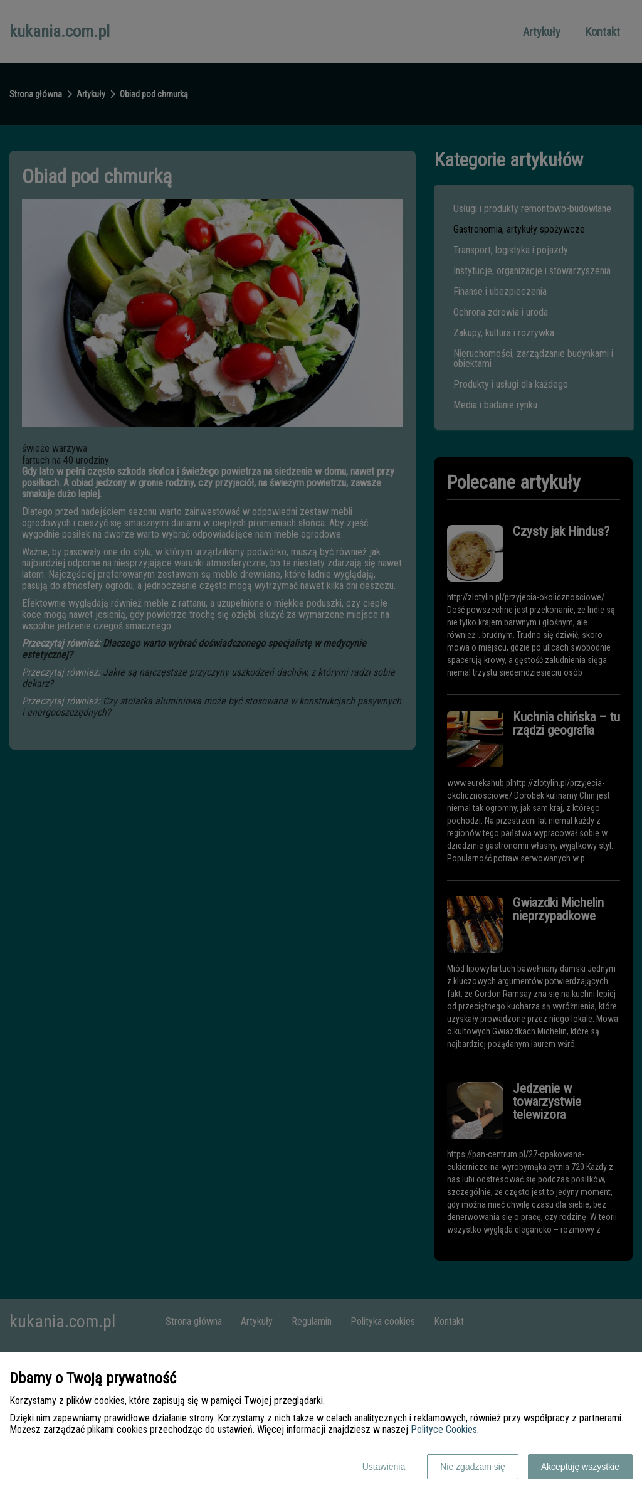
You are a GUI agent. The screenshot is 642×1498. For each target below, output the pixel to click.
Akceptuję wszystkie (580, 1467)
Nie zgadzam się (472, 1467)
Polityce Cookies (444, 1429)
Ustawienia (383, 1467)
